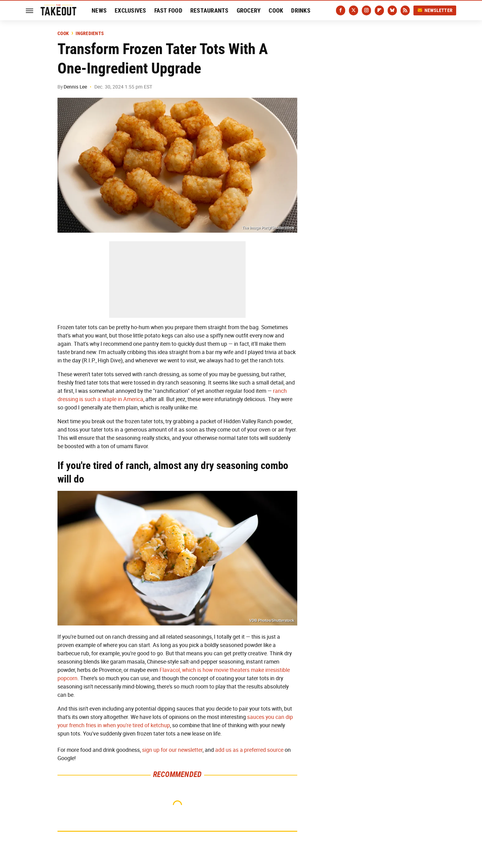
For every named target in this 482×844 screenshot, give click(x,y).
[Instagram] (366, 10)
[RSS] (405, 10)
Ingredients (90, 33)
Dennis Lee (75, 87)
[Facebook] (340, 10)
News (99, 10)
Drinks (300, 10)
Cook (276, 10)
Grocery (249, 10)
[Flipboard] (379, 10)
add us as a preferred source (249, 750)
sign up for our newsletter (172, 750)
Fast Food (168, 10)
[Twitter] (353, 10)
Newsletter (435, 10)
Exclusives (130, 10)
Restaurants (209, 10)
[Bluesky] (392, 10)
